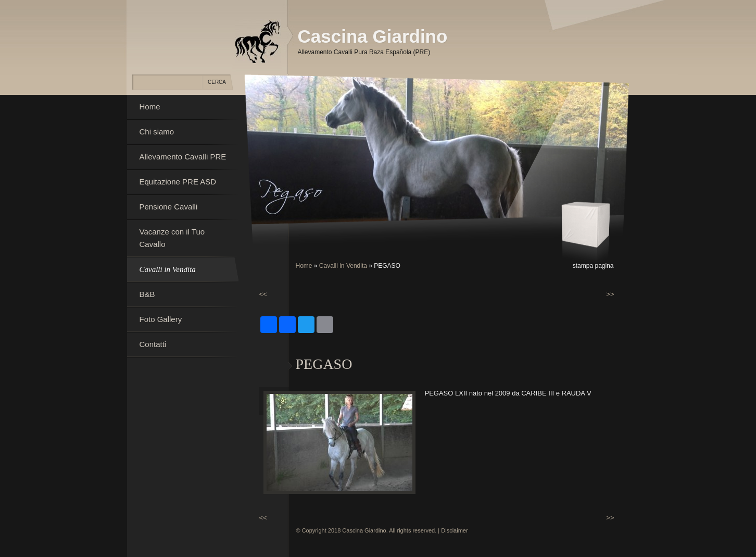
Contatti (153, 344)
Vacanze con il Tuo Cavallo (172, 238)
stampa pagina (593, 265)
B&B (147, 294)
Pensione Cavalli (169, 206)
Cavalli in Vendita (343, 265)
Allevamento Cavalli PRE (183, 156)
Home (304, 265)
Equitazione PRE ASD (178, 181)
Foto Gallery (161, 319)
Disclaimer (454, 530)
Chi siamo (157, 131)
